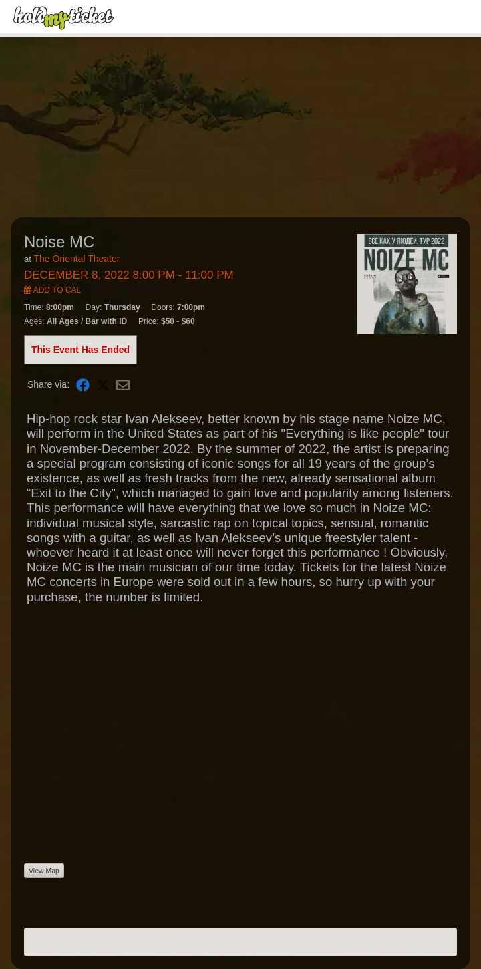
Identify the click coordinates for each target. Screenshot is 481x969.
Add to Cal (52, 290)
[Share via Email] (123, 385)
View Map (44, 871)
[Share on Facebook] (83, 385)
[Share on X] (103, 385)
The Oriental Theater (76, 258)
